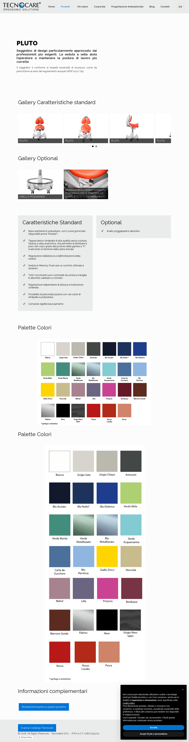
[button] (182, 689)
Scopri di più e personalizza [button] (153, 734)
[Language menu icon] (181, 6)
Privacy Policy (26, 737)
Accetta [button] (153, 727)
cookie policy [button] (129, 703)
